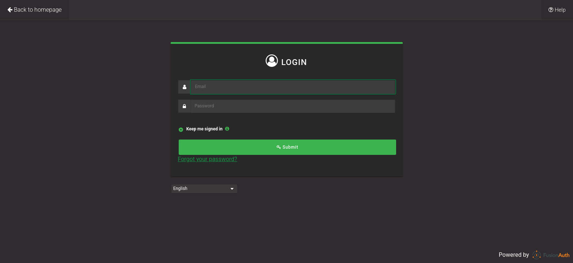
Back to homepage (34, 9)
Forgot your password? (207, 159)
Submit (288, 147)
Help (557, 10)
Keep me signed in (204, 129)
